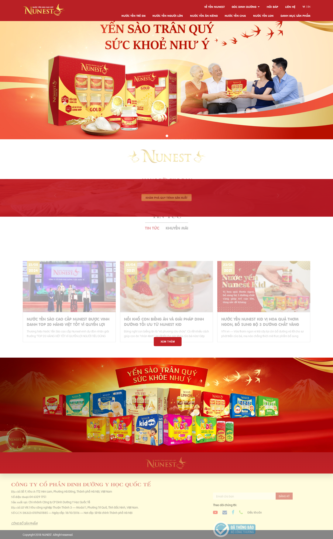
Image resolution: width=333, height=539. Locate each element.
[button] (167, 136)
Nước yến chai (235, 15)
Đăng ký (284, 504)
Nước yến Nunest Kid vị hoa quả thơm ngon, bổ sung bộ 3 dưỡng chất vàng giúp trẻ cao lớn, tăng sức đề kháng (260, 329)
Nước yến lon (263, 15)
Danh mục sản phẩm (295, 15)
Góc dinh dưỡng (244, 7)
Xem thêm (168, 341)
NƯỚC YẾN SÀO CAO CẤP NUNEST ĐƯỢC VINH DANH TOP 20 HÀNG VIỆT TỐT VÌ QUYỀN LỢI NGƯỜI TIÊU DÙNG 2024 (68, 329)
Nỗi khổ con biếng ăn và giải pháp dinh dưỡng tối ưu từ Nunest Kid (164, 329)
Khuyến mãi (177, 220)
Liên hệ (290, 7)
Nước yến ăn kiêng (204, 15)
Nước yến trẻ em (133, 15)
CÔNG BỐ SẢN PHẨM (16, 523)
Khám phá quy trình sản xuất (166, 198)
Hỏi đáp (272, 7)
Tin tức (152, 220)
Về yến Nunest (214, 7)
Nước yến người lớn (167, 15)
